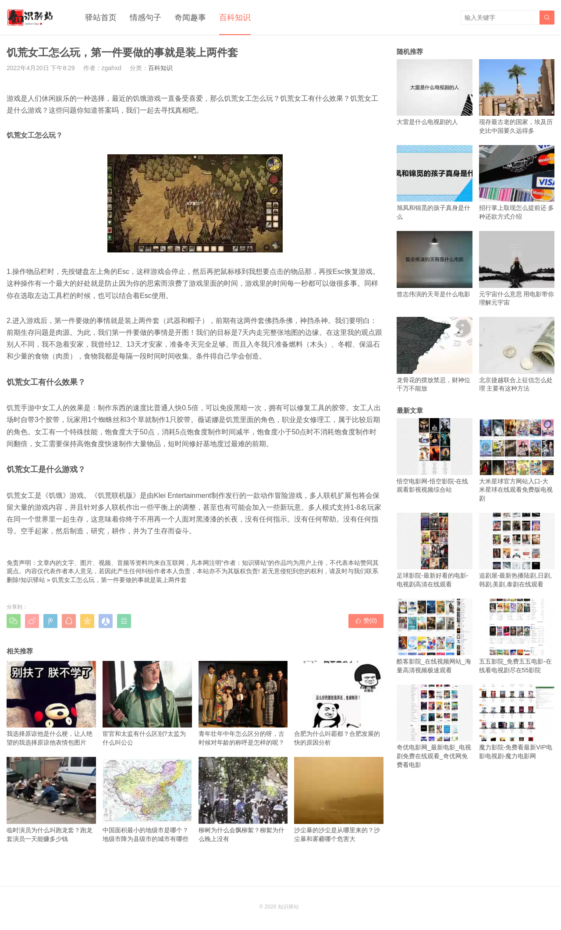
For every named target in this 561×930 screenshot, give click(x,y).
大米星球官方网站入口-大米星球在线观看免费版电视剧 (517, 460)
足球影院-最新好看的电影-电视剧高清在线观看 (434, 550)
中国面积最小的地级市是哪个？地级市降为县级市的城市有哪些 (147, 799)
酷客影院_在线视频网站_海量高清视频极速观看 (434, 636)
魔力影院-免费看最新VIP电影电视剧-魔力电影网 (517, 722)
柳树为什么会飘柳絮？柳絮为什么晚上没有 (243, 799)
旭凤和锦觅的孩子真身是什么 (434, 182)
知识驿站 (33, 579)
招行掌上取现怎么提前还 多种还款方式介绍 (517, 182)
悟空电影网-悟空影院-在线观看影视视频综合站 (434, 455)
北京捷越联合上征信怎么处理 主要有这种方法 (517, 354)
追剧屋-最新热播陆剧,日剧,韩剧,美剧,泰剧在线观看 (517, 550)
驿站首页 (101, 17)
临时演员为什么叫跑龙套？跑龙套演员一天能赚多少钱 (51, 799)
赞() (366, 620)
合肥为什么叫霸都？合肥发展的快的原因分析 (338, 703)
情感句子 (145, 17)
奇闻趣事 (190, 17)
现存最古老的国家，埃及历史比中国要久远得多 (517, 96)
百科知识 (235, 17)
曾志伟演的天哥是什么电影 (434, 264)
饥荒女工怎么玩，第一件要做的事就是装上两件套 (119, 579)
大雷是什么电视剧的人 (434, 92)
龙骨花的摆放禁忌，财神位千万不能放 (434, 354)
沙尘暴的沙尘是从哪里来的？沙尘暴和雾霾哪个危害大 (338, 799)
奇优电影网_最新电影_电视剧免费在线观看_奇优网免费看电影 (434, 726)
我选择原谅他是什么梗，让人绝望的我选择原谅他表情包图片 (51, 703)
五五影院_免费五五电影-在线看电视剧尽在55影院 (517, 636)
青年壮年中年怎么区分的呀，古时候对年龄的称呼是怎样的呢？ (243, 703)
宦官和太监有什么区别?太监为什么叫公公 (147, 703)
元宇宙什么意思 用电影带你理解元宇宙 (517, 268)
